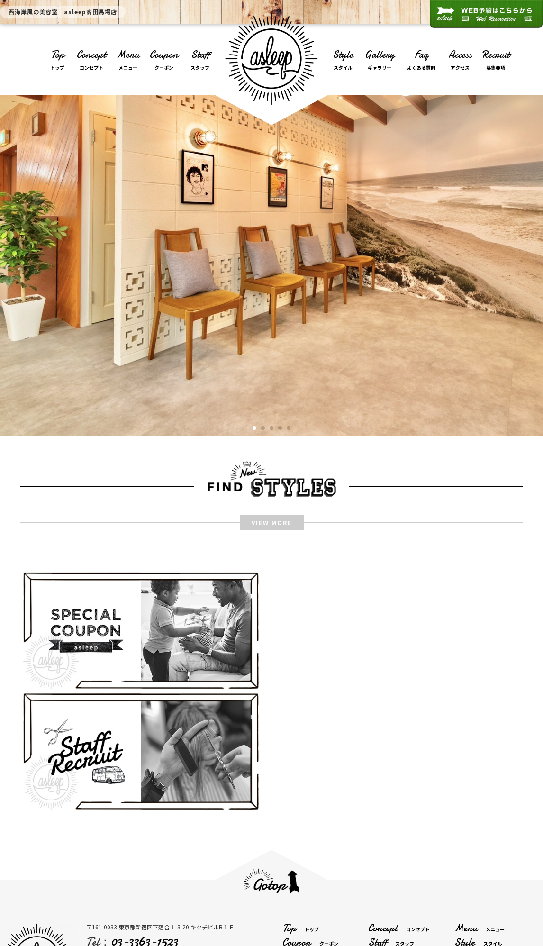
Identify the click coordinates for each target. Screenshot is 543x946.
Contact (402, 850)
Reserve (484, 850)
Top (57, 60)
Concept (91, 60)
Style (343, 60)
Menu (128, 60)
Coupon (164, 60)
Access (460, 60)
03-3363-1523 (144, 820)
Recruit (496, 60)
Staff (200, 60)
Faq (421, 60)
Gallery (380, 60)
